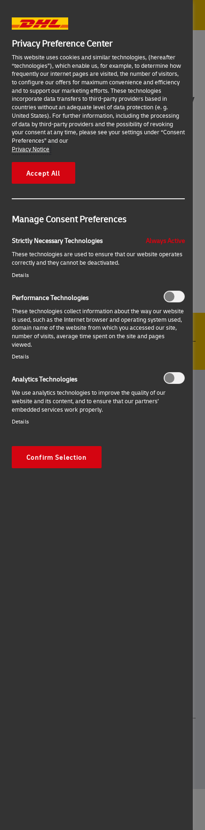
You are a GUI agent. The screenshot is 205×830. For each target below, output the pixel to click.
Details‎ (20, 275)
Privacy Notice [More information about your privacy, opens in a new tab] (30, 149)
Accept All (43, 173)
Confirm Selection (56, 457)
